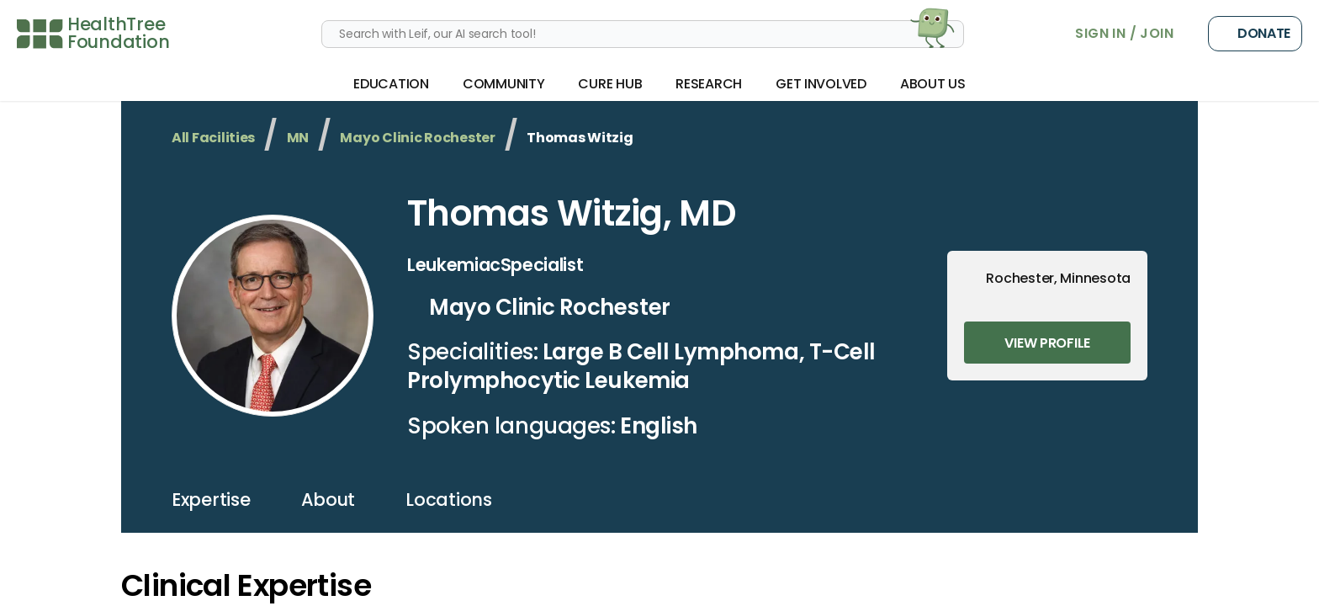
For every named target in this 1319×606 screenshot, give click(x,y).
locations (448, 500)
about (328, 500)
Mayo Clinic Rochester (417, 138)
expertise (211, 500)
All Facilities (213, 138)
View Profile (1047, 343)
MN (298, 138)
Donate (1255, 34)
